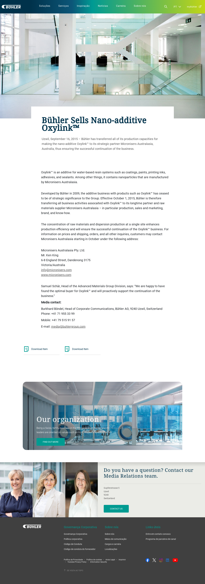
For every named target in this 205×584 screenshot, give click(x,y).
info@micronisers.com (56, 270)
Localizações (111, 549)
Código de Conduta (73, 544)
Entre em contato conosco (158, 533)
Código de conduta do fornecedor (79, 549)
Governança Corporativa (75, 533)
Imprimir (122, 559)
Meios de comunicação (115, 538)
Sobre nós (109, 533)
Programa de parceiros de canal (161, 538)
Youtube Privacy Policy (77, 562)
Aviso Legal (110, 559)
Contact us (116, 508)
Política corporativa (73, 538)
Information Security (98, 562)
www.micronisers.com (56, 275)
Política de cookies (94, 559)
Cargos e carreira (113, 544)
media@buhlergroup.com (68, 326)
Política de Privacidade (73, 559)
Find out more (51, 441)
